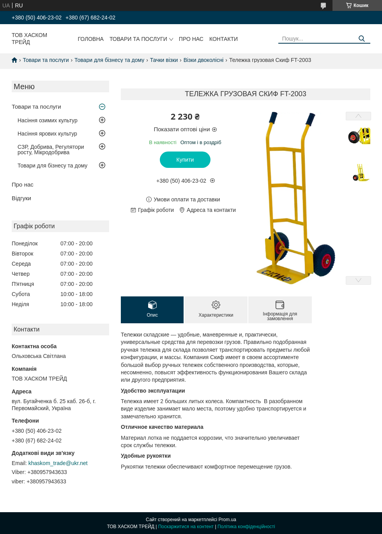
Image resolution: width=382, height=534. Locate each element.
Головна (91, 39)
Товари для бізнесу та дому (109, 60)
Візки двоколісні (204, 60)
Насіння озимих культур (48, 120)
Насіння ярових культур (47, 133)
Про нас (191, 39)
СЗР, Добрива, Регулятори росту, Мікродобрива (51, 149)
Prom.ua (227, 519)
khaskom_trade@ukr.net (58, 463)
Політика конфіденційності (246, 526)
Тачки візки (164, 60)
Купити (185, 160)
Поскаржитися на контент (186, 526)
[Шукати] (361, 39)
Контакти (223, 39)
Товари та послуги (138, 39)
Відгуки (21, 198)
